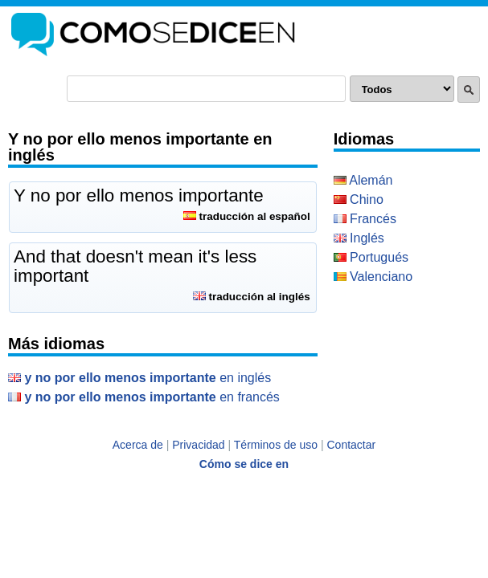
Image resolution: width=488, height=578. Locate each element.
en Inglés (139, 378)
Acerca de (138, 444)
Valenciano (373, 276)
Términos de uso (276, 444)
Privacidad (198, 444)
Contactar (351, 444)
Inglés (359, 238)
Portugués (371, 257)
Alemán (363, 180)
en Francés (144, 397)
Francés (365, 219)
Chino (358, 199)
